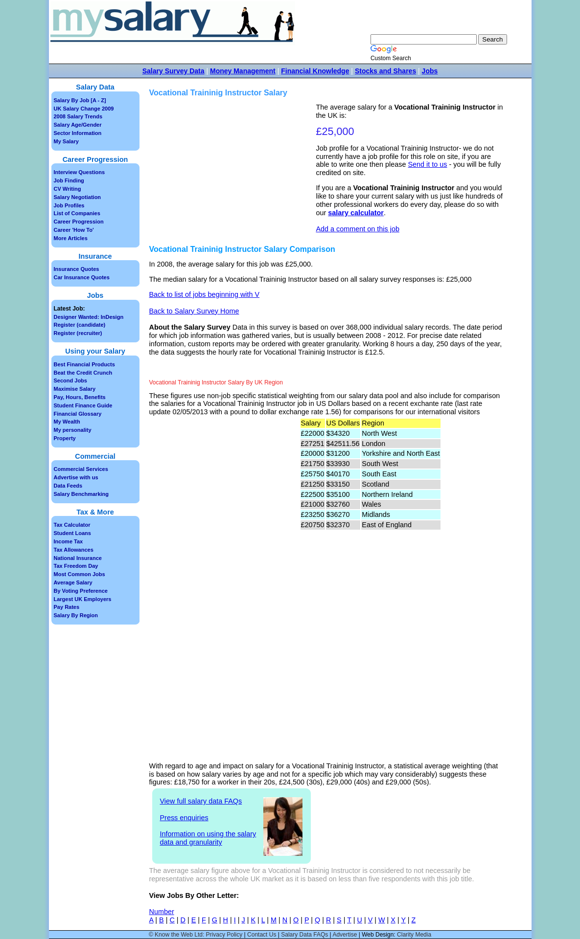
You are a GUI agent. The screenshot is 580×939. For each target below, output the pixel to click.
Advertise (344, 934)
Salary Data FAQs (304, 934)
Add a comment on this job (357, 229)
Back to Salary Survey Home (194, 311)
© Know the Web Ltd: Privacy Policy (195, 934)
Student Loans (72, 533)
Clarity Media (414, 934)
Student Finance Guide (83, 405)
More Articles (71, 238)
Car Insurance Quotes (82, 277)
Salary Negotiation (77, 197)
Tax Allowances (73, 550)
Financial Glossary (78, 414)
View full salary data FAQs (201, 801)
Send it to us (427, 164)
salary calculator (356, 213)
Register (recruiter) (78, 333)
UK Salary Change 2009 (84, 109)
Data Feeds (68, 486)
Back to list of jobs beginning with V (204, 294)
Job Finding (69, 180)
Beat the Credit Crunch (83, 373)
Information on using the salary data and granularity (208, 838)
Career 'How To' (74, 230)
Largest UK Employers (83, 599)
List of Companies (77, 213)
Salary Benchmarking (81, 494)
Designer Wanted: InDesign (89, 317)
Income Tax (68, 541)
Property (65, 438)
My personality (73, 430)
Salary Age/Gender (78, 125)
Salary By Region (76, 615)
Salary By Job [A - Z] (80, 100)
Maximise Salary (75, 389)
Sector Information (78, 133)
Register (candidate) (80, 325)
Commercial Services (81, 469)
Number (161, 912)
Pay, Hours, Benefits (80, 397)
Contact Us (261, 934)
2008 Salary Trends (78, 116)
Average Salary (73, 582)
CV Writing (67, 189)
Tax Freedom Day (76, 566)
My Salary (66, 141)
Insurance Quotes (76, 269)
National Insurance (78, 558)
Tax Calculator (72, 525)
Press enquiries (184, 818)
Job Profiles (69, 205)
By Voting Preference (81, 591)
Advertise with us (76, 477)
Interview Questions (79, 172)
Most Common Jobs (79, 574)
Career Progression (79, 221)
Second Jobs (70, 380)
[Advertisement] (234, 171)
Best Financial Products (84, 364)
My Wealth (67, 422)
